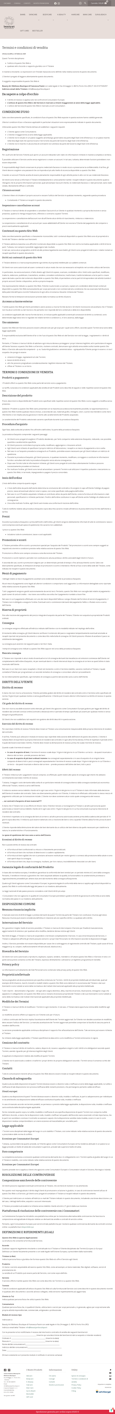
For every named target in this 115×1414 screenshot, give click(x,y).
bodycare (30, 1379)
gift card (29, 1397)
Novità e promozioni (57, 1385)
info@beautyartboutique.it (36, 1327)
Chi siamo (53, 1376)
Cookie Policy (76, 1388)
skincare (29, 1376)
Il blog (74, 1391)
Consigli (52, 1379)
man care (30, 1388)
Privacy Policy (76, 1385)
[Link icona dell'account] (80, 3)
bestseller (30, 1394)
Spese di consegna (78, 1376)
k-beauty (30, 1382)
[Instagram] (59, 3)
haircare (29, 1385)
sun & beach (31, 1391)
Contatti (52, 1382)
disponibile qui (28, 1227)
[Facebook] (55, 3)
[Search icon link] (85, 3)
